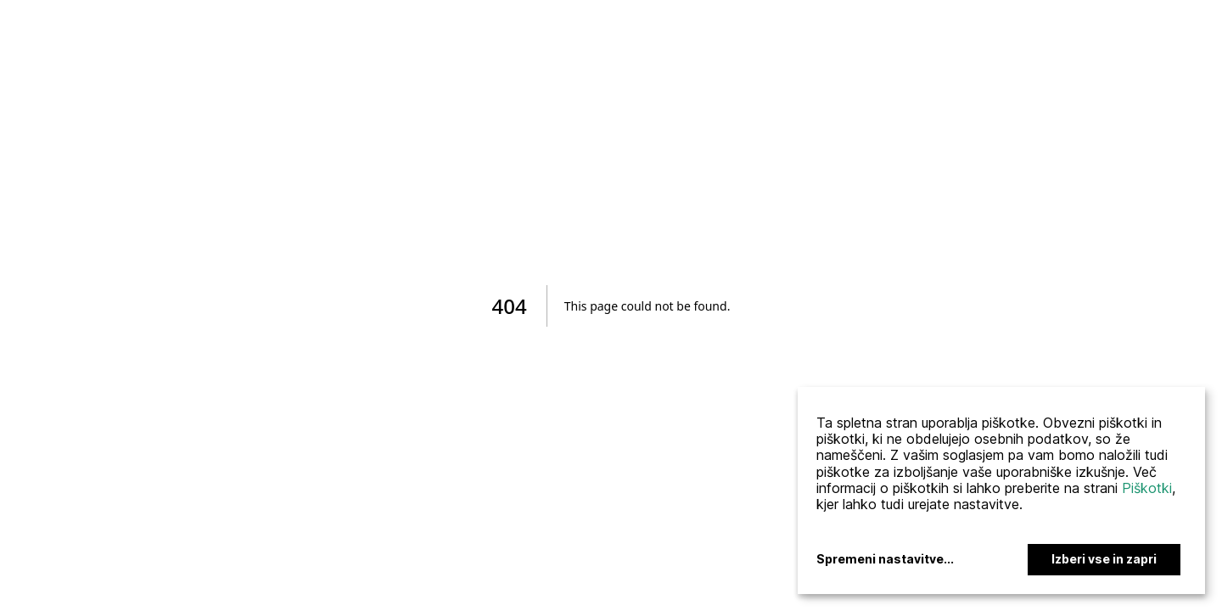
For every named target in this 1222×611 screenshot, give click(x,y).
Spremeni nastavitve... (885, 559)
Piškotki (1147, 487)
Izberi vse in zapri (1104, 559)
